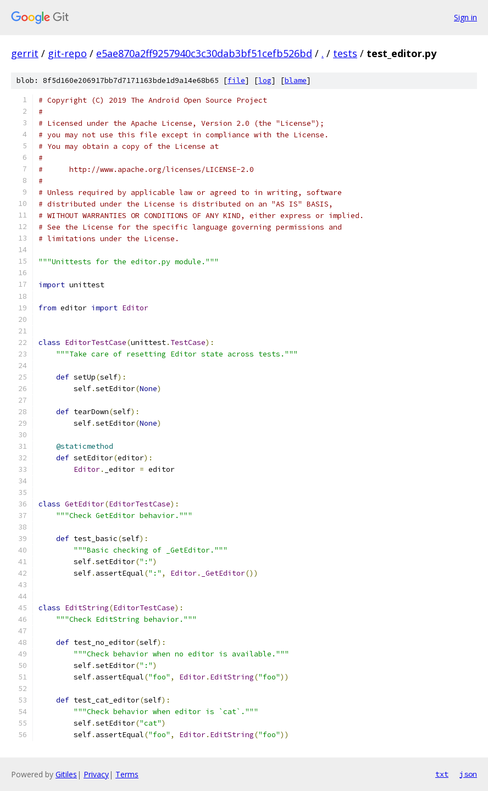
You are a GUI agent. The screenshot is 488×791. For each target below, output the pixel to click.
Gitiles (66, 774)
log (264, 80)
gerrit (24, 53)
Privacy (96, 774)
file (236, 80)
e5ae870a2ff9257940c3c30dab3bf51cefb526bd (204, 53)
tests (345, 53)
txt (441, 774)
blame (296, 80)
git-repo (67, 53)
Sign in (465, 17)
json (468, 774)
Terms (126, 774)
